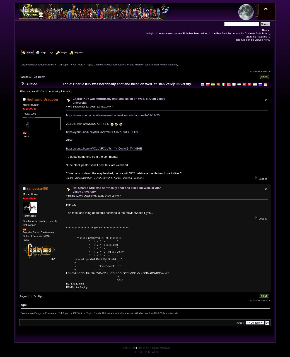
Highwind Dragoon (42, 99)
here (266, 39)
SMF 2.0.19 (129, 348)
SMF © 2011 (144, 348)
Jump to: (241, 323)
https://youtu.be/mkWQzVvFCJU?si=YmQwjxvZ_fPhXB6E (104, 148)
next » (267, 71)
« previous (256, 71)
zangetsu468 (37, 188)
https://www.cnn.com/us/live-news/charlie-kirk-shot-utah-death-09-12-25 (113, 115)
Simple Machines (161, 348)
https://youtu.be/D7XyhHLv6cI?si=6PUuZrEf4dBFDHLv (102, 132)
